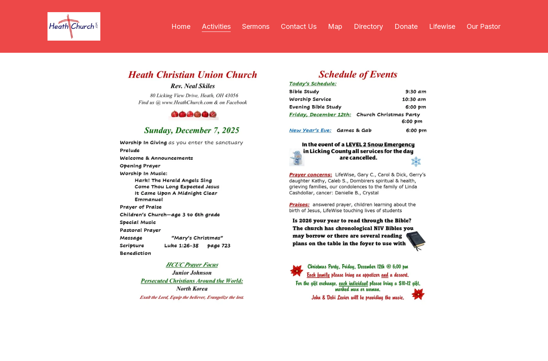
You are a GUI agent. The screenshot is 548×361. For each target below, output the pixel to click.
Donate (406, 26)
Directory (368, 26)
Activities (216, 26)
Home (180, 26)
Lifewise (442, 26)
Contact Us (299, 26)
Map (335, 26)
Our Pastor (483, 26)
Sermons (255, 26)
